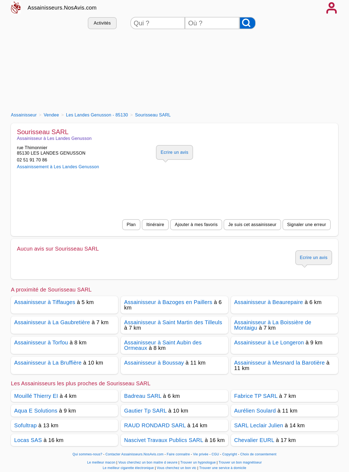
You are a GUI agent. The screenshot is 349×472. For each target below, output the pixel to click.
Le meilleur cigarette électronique (129, 468)
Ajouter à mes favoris (196, 224)
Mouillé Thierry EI (36, 396)
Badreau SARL (142, 396)
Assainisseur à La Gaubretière (52, 322)
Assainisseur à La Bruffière (48, 363)
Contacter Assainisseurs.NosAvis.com (135, 454)
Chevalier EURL (254, 440)
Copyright (230, 454)
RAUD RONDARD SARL (155, 425)
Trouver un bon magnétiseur (240, 462)
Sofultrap (25, 425)
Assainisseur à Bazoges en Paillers (168, 302)
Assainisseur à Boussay (154, 363)
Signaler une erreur (306, 224)
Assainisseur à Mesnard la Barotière (279, 363)
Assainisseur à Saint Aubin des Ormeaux (162, 345)
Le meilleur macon (101, 462)
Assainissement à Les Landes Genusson (58, 166)
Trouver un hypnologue (198, 462)
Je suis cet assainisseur (252, 224)
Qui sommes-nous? (87, 454)
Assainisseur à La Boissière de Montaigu (272, 325)
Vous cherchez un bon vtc (177, 468)
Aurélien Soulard (255, 411)
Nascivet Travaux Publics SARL (163, 440)
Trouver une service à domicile (222, 468)
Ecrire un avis (174, 152)
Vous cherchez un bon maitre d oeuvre (148, 462)
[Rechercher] (247, 23)
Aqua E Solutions (36, 411)
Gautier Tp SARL (145, 411)
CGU (215, 454)
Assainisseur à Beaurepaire (268, 302)
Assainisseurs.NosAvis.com (62, 8)
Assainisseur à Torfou (41, 342)
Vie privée (200, 454)
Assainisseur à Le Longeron (269, 342)
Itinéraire (155, 224)
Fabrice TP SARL (256, 396)
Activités (102, 23)
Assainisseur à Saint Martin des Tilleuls (173, 322)
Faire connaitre (178, 454)
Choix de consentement (258, 454)
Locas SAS (28, 440)
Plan (131, 224)
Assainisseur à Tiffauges (44, 302)
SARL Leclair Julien (258, 425)
